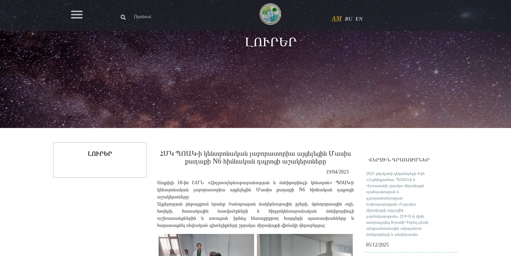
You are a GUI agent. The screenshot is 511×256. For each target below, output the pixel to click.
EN (359, 19)
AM (337, 18)
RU (348, 19)
